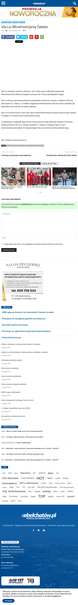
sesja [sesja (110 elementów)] (4, 496)
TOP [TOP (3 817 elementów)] (41, 496)
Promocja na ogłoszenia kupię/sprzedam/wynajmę (26, 331)
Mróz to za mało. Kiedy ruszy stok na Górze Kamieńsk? (24, 431)
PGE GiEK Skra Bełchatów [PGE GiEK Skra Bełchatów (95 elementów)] (47, 487)
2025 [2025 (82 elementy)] (10, 473)
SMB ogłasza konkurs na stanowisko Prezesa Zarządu (28, 312)
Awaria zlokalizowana (24, 442)
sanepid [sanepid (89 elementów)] (70, 491)
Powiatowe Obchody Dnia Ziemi (61, 155)
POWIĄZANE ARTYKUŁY (30, 163)
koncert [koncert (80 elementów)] (57, 478)
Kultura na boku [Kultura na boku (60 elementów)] (60, 483)
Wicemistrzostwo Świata (34, 145)
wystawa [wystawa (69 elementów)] (5, 501)
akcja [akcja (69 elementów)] (16, 473)
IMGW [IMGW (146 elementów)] (50, 478)
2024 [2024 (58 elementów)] (3, 473)
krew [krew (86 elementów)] (50, 483)
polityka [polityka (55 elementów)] (55, 491)
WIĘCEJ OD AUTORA (49, 163)
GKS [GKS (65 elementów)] (57, 473)
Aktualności (15, 20)
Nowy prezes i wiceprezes (10, 368)
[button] (74, 3)
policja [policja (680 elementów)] (46, 491)
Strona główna (5, 20)
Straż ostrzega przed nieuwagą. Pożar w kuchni (17, 400)
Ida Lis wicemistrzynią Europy (37, 187)
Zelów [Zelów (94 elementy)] (13, 501)
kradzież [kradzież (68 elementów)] (43, 483)
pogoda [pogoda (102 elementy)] (37, 491)
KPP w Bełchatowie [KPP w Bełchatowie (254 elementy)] (29, 483)
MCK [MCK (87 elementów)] (69, 483)
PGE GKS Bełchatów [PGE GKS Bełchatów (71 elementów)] (67, 487)
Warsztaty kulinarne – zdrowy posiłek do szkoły (11, 187)
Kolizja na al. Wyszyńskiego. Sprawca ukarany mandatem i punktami (24, 352)
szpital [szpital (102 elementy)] (33, 496)
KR (7, 31)
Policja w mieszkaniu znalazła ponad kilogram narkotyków (20, 344)
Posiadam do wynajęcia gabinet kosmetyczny (23, 318)
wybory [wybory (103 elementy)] (51, 496)
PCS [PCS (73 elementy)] (17, 487)
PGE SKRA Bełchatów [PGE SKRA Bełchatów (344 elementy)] (13, 491)
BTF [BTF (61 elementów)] (34, 473)
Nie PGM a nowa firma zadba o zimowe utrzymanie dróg (25, 454)
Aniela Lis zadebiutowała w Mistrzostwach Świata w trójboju (63, 187)
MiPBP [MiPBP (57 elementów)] (12, 487)
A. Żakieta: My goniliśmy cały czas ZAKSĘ (15, 408)
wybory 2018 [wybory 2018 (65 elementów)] (60, 496)
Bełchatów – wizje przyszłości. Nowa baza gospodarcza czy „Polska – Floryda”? (32, 448)
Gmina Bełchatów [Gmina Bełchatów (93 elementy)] (27, 478)
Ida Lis (9, 145)
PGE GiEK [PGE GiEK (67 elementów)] (31, 487)
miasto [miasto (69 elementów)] (4, 487)
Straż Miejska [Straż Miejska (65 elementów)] (13, 496)
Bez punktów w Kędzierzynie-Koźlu (13, 416)
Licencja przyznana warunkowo (16, 155)
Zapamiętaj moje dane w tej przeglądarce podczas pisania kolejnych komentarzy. (33, 244)
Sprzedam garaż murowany (15, 325)
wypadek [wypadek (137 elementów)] (70, 496)
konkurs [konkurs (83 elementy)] (65, 478)
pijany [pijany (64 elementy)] (30, 491)
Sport (22, 22)
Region (15, 22)
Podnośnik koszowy (11, 337)
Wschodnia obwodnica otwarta (11, 360)
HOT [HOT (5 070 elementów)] (41, 478)
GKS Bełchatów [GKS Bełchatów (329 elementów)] (10, 478)
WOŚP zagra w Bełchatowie (10, 392)
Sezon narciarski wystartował (11, 376)
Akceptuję (8, 601)
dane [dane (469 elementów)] (50, 473)
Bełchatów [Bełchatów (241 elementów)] (25, 473)
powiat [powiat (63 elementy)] (62, 491)
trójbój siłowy (18, 145)
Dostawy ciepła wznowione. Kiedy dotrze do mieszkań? (25, 437)
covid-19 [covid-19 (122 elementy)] (41, 473)
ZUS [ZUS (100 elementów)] (19, 501)
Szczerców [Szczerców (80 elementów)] (24, 496)
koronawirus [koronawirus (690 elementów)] (9, 483)
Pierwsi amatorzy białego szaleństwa (13, 384)
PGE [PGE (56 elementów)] (23, 487)
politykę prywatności (45, 594)
